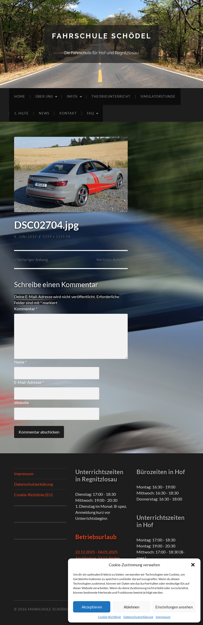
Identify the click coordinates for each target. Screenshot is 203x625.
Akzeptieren (92, 607)
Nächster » (112, 259)
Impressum (163, 617)
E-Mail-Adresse (29, 382)
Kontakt (68, 113)
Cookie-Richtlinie (109, 617)
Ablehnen (131, 607)
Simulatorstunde (158, 96)
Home (19, 96)
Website (21, 402)
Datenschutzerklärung (138, 617)
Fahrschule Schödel (101, 36)
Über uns (44, 96)
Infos (72, 96)
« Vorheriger (31, 259)
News (44, 113)
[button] (192, 564)
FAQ (90, 113)
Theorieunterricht (110, 96)
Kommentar (25, 308)
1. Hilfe (21, 113)
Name (20, 361)
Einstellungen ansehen (174, 607)
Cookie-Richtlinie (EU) (33, 494)
